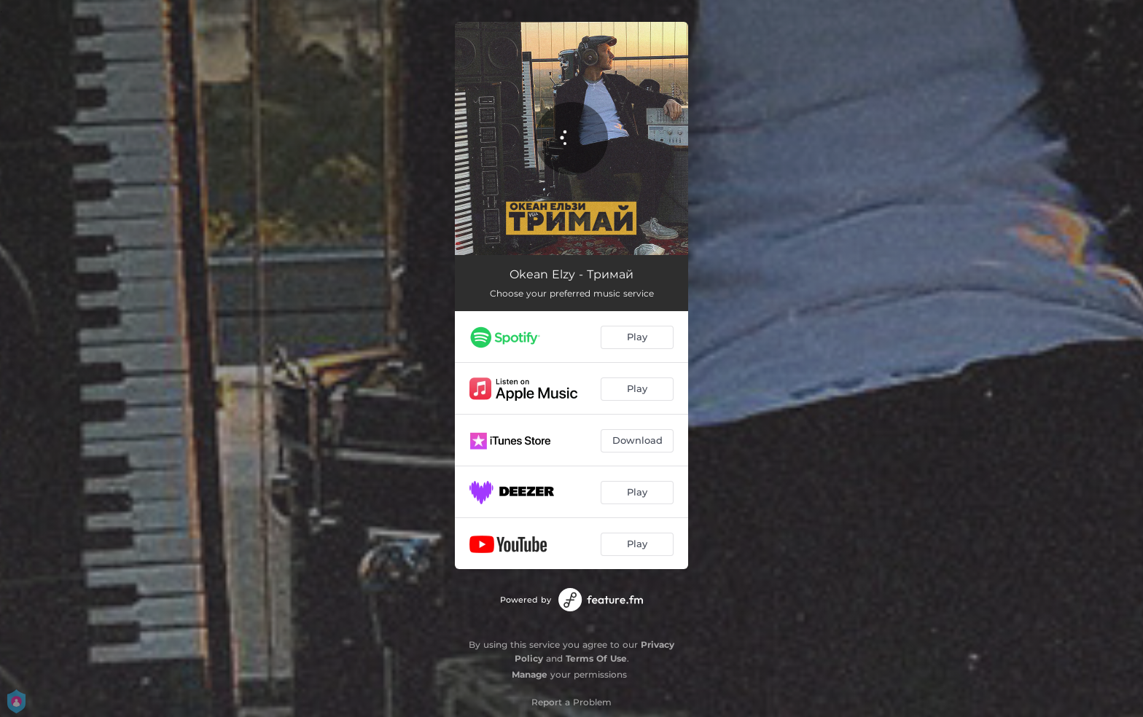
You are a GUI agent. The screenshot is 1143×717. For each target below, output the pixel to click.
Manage (529, 674)
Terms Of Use (596, 658)
